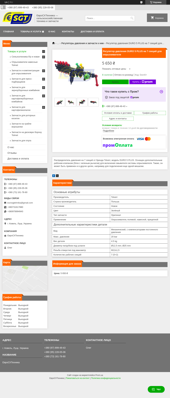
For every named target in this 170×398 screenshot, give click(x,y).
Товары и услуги (30, 31)
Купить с (142, 81)
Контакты (68, 31)
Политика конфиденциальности (106, 378)
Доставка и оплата (92, 31)
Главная (8, 31)
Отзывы (12, 152)
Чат (156, 389)
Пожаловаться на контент (77, 378)
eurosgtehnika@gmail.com (20, 202)
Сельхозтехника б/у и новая (26, 56)
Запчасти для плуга (21, 140)
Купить (115, 82)
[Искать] (132, 18)
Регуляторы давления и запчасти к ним (82, 43)
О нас (51, 31)
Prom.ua (99, 375)
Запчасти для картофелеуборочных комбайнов (22, 98)
